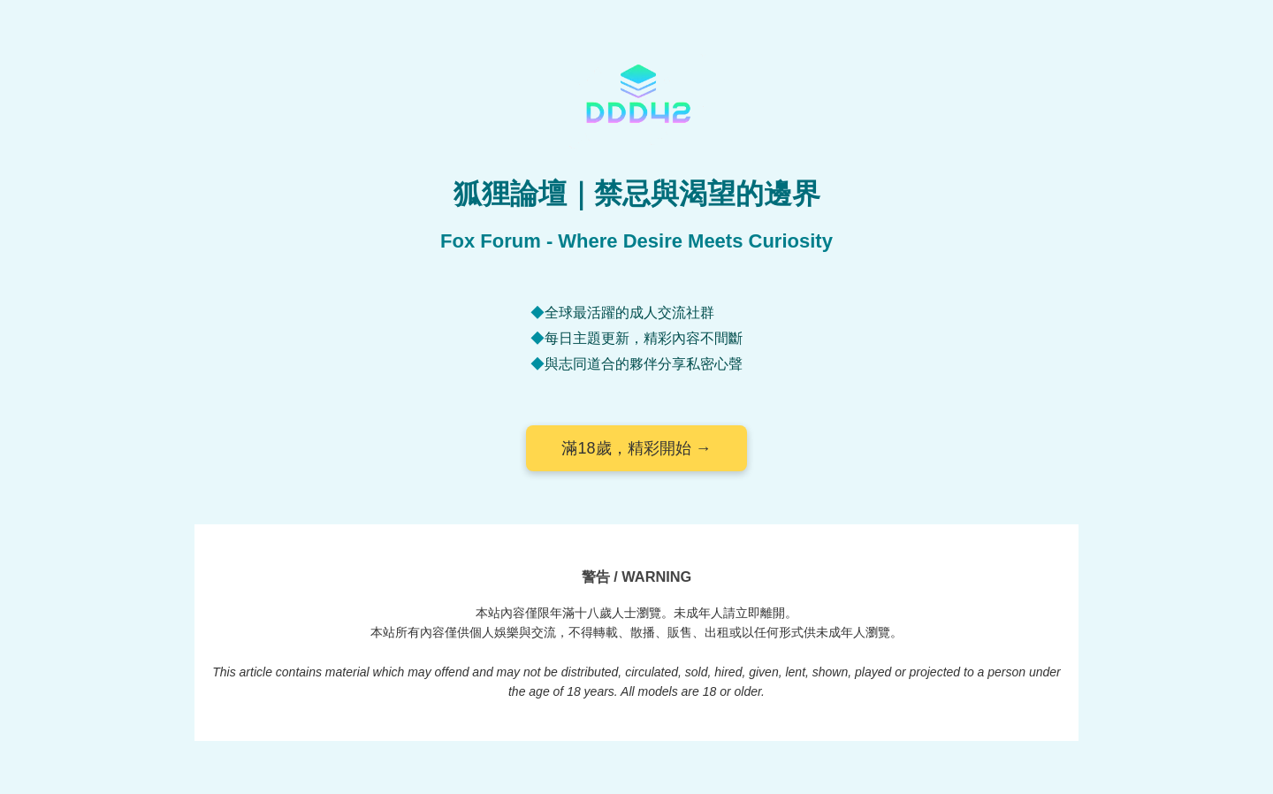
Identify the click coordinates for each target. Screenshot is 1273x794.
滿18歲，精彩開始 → (636, 448)
